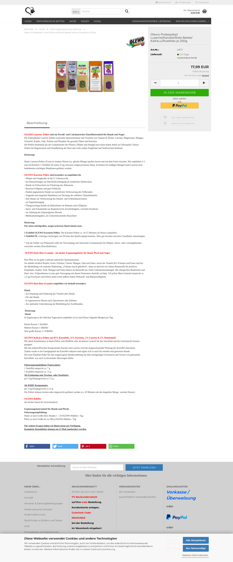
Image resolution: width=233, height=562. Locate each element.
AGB (26, 526)
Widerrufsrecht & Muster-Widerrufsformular (38, 512)
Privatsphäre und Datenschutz (41, 532)
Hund (28, 21)
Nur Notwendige (196, 548)
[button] (163, 2)
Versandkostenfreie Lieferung (151, 21)
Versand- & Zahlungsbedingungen (43, 503)
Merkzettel (202, 2)
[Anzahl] (179, 83)
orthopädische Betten (50, 21)
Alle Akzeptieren (196, 540)
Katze (72, 21)
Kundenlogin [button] (183, 2)
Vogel (97, 21)
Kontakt (28, 497)
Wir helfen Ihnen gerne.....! (192, 21)
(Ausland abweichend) (187, 58)
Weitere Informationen (195, 555)
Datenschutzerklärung (103, 549)
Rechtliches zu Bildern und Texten (43, 520)
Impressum (30, 491)
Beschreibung (37, 123)
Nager (85, 21)
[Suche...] (76, 11)
